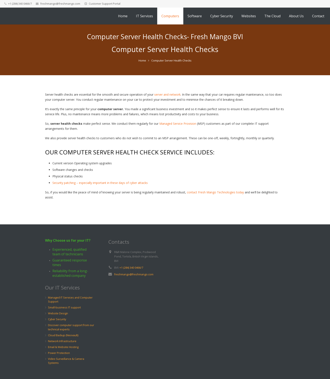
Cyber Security (57, 319)
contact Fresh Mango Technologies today (215, 205)
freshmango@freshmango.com (60, 3)
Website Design (58, 313)
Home (142, 73)
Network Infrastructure (62, 341)
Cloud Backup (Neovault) (63, 335)
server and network (167, 107)
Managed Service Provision (177, 136)
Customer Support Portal (104, 3)
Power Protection (59, 353)
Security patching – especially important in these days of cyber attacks (100, 195)
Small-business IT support (64, 307)
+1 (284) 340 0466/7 (131, 267)
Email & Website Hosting (63, 347)
